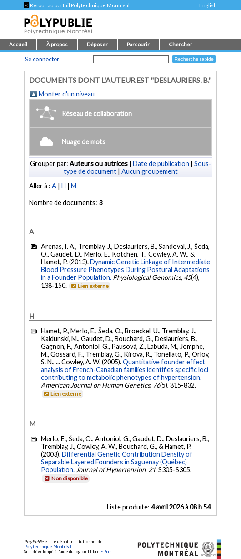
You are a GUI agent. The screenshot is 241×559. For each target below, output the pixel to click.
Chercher (180, 44)
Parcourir (138, 44)
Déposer (97, 44)
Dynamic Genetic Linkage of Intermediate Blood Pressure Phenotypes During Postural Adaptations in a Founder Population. (125, 269)
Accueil (18, 44)
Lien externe (89, 285)
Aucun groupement (149, 171)
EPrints (107, 551)
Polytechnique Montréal (47, 546)
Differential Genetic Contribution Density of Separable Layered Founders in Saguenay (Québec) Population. (116, 461)
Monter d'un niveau (67, 94)
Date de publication (161, 163)
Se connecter (42, 59)
